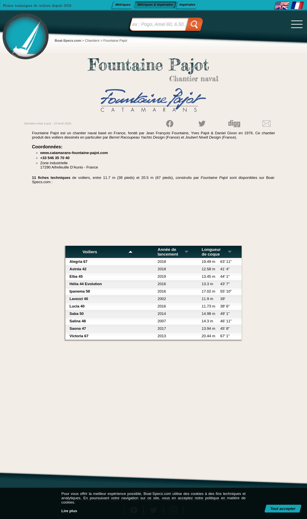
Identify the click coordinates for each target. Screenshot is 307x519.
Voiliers (107, 252)
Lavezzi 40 (79, 299)
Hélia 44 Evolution (86, 284)
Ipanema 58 (80, 291)
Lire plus (69, 511)
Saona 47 (78, 328)
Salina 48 (78, 321)
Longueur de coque (217, 251)
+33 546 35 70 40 (55, 158)
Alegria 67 (79, 262)
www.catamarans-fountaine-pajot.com (74, 153)
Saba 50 (77, 314)
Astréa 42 (78, 269)
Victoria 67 (79, 336)
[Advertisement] (153, 216)
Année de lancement (173, 251)
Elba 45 (76, 276)
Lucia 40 (77, 306)
